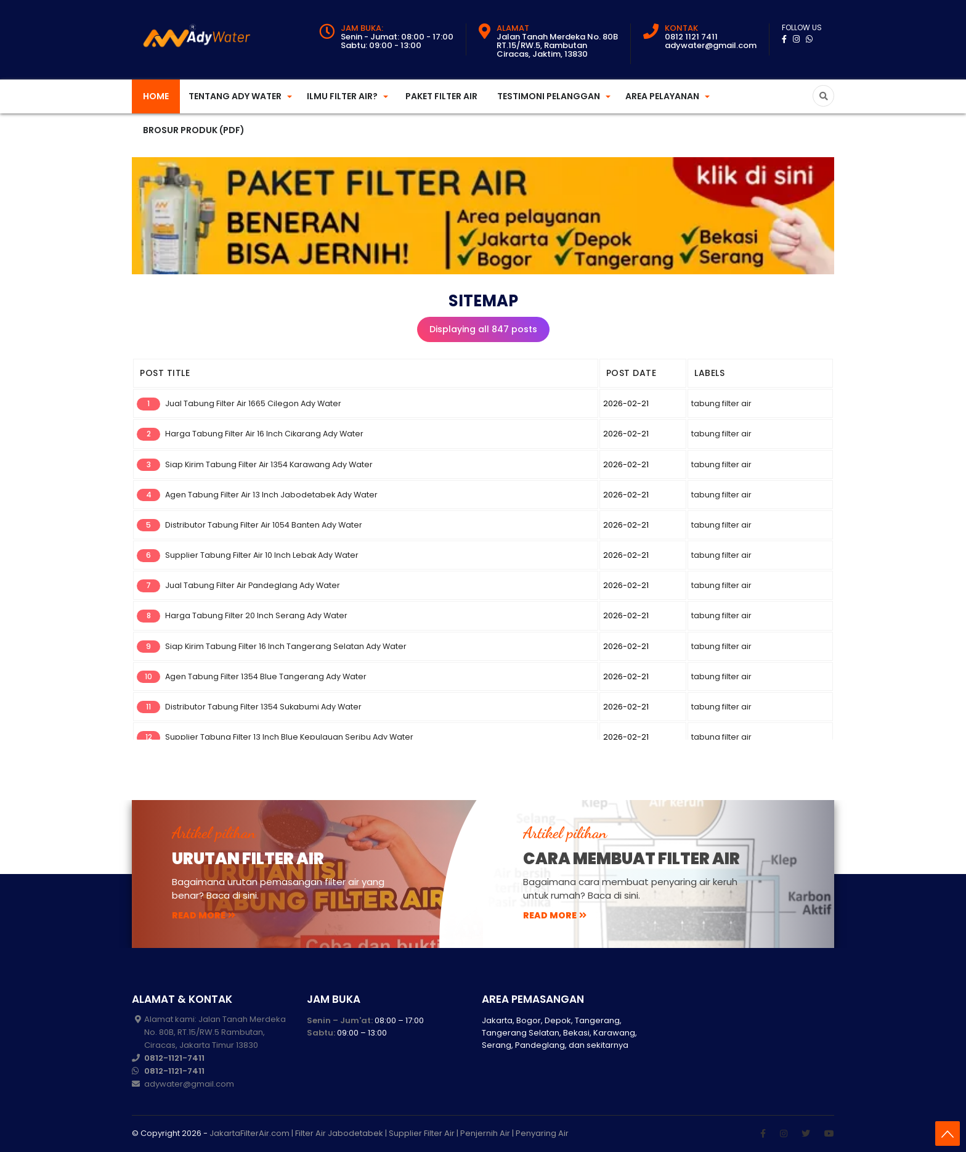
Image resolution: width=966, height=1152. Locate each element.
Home (156, 96)
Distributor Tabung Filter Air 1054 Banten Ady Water (263, 525)
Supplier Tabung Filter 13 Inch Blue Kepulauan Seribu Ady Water (289, 737)
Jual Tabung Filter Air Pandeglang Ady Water (252, 585)
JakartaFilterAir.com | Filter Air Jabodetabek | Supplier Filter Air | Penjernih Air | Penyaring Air (389, 1133)
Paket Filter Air (441, 96)
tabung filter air (721, 403)
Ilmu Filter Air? (342, 96)
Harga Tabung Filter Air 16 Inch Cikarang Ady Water (264, 433)
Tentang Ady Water (235, 96)
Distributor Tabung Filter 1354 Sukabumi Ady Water (263, 706)
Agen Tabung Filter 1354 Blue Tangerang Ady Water (266, 676)
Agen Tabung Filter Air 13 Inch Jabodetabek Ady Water (271, 494)
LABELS (709, 373)
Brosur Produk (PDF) (194, 130)
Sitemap (483, 301)
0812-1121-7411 (174, 1058)
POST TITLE (165, 373)
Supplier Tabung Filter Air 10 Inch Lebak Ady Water (262, 555)
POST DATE (631, 373)
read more (203, 915)
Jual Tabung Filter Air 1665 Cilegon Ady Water (253, 403)
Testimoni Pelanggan (548, 96)
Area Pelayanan (662, 96)
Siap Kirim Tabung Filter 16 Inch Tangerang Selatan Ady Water (286, 646)
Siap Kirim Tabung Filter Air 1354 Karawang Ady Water (269, 464)
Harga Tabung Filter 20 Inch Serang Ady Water (256, 615)
